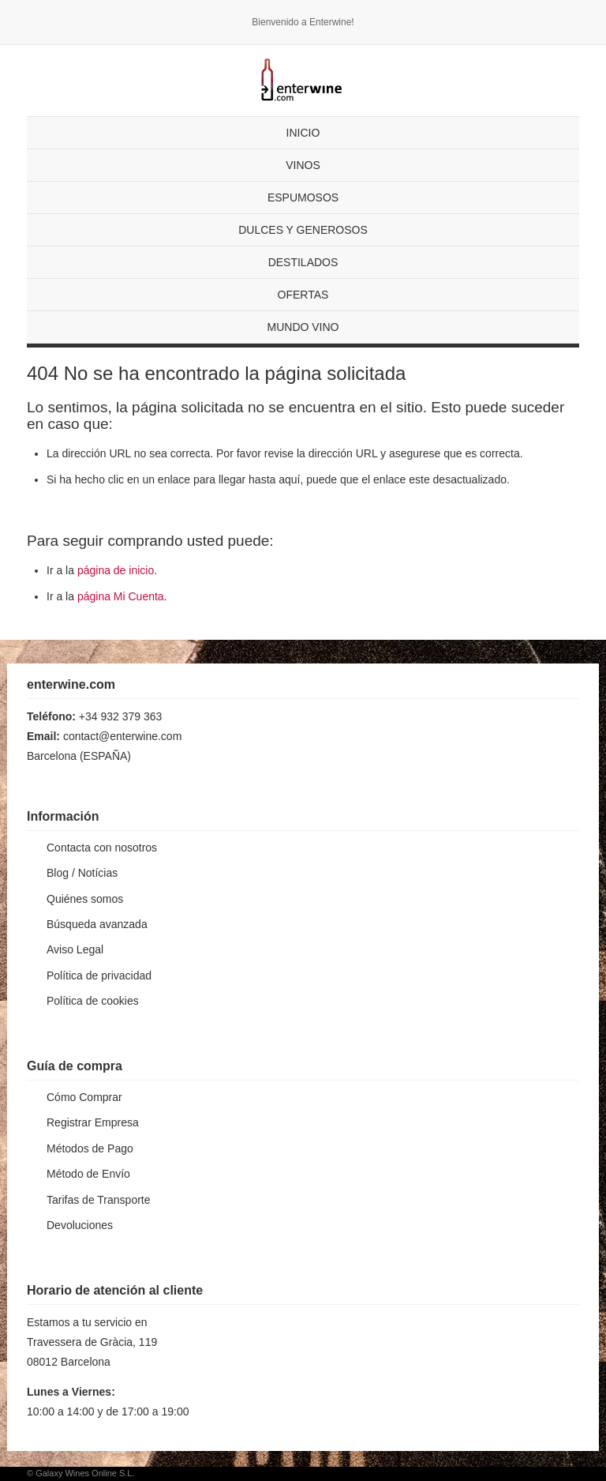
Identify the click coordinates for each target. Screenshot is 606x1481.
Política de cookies (93, 1000)
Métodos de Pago (90, 1148)
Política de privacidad (99, 975)
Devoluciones (80, 1225)
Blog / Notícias (82, 872)
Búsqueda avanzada (97, 924)
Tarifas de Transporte (99, 1199)
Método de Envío (88, 1173)
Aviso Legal (75, 949)
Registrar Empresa (93, 1122)
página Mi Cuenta (120, 596)
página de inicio (115, 570)
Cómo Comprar (84, 1097)
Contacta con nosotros (102, 847)
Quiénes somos (85, 899)
